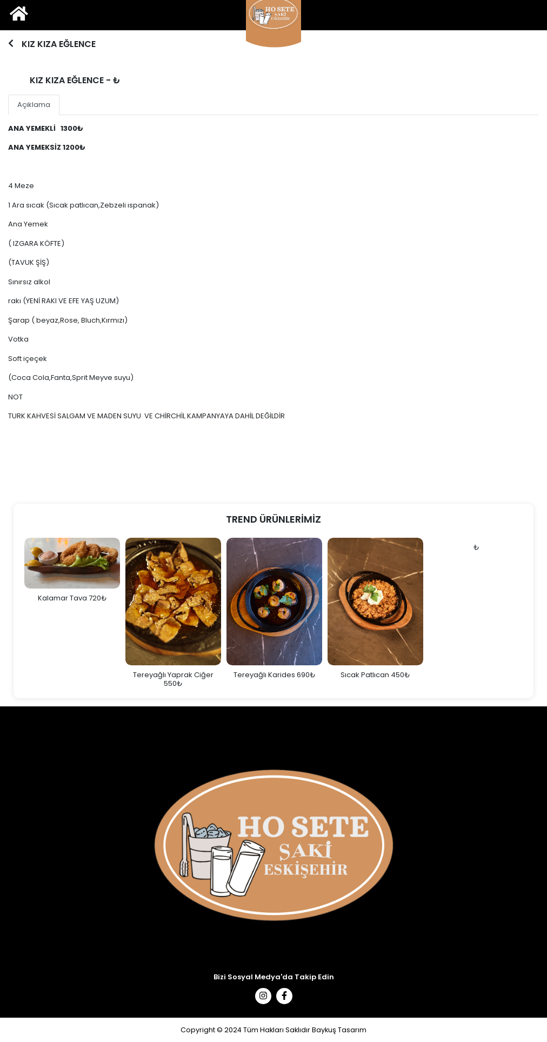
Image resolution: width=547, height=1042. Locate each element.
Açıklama (33, 104)
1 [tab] (272, 51)
